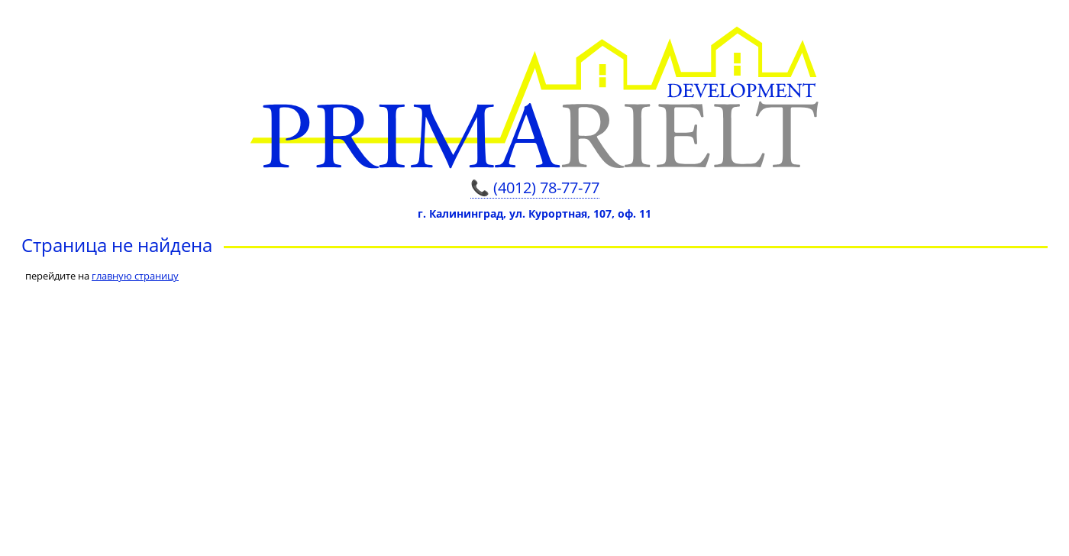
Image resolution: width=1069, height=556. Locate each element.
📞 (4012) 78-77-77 (534, 187)
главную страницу (135, 276)
